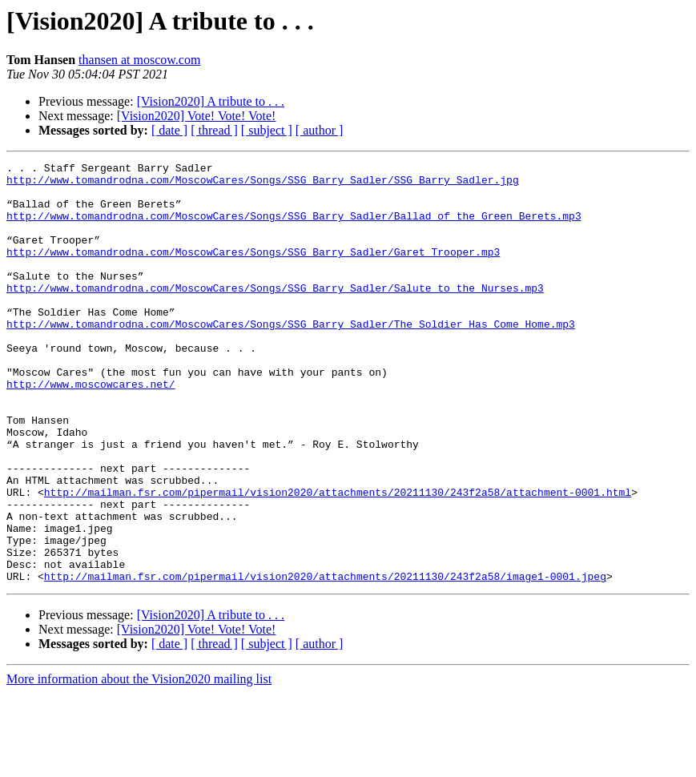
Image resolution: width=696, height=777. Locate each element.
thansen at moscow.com (139, 59)
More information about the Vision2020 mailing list (139, 763)
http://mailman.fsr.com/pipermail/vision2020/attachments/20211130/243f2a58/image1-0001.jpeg (325, 660)
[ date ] (169, 130)
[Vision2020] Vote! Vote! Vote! (196, 116)
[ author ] (320, 130)
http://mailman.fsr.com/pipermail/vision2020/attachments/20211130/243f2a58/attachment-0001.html (337, 559)
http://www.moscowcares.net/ (90, 429)
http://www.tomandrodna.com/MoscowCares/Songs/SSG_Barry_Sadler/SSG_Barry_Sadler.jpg (262, 184)
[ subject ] (266, 130)
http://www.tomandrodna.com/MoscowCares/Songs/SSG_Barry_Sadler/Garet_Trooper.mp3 (253, 271)
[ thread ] (214, 130)
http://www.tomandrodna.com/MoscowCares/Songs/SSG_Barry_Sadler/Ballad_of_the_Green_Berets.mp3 (293, 227)
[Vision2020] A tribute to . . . (210, 101)
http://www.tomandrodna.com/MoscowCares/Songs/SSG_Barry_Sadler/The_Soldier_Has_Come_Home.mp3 (290, 357)
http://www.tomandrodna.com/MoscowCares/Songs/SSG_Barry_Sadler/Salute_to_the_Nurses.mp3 (275, 314)
